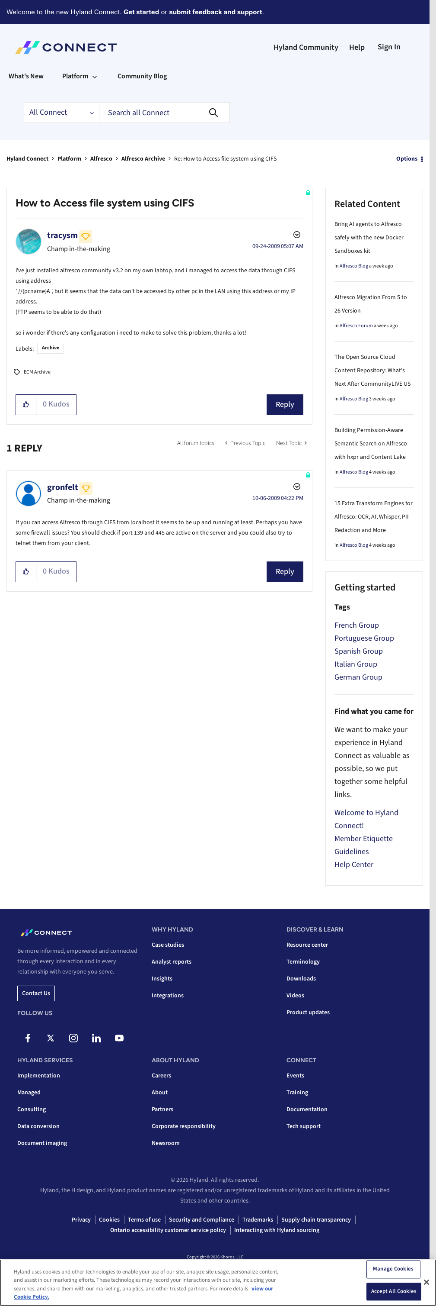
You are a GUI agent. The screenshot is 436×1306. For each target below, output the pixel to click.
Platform (69, 159)
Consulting (31, 1109)
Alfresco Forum (356, 325)
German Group (358, 677)
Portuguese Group (364, 638)
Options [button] (406, 159)
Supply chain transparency (316, 1220)
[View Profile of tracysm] (62, 235)
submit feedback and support (215, 12)
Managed (29, 1092)
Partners (162, 1109)
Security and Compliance (201, 1220)
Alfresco (101, 159)
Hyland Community (306, 47)
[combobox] (164, 112)
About (160, 1092)
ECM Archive (37, 372)
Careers (161, 1075)
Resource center (307, 945)
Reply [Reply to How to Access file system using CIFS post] (285, 404)
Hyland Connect (27, 159)
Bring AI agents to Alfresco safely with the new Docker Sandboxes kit (369, 237)
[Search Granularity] (61, 112)
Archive (50, 347)
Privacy (81, 1220)
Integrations (168, 995)
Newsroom (166, 1143)
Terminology (303, 962)
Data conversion (38, 1126)
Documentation (307, 1109)
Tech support (303, 1126)
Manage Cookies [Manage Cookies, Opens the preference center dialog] (393, 1269)
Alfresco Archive (143, 159)
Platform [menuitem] (75, 76)
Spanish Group (358, 651)
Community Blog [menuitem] (142, 76)
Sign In (389, 47)
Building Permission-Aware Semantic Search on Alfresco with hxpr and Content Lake (370, 443)
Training (297, 1092)
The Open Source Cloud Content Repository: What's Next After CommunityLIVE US (372, 370)
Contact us (36, 993)
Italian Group (355, 664)
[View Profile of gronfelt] (62, 487)
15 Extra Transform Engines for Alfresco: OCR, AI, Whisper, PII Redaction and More (373, 517)
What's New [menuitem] (26, 76)
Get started (141, 12)
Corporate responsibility (184, 1126)
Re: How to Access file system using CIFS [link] (225, 159)
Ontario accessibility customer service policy (168, 1230)
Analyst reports (171, 962)
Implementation (38, 1075)
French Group (356, 625)
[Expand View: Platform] (94, 76)
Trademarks (257, 1220)
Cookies (109, 1220)
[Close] (426, 1282)
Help (357, 47)
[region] (218, 1282)
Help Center (353, 864)
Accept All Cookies (394, 1291)
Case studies (168, 945)
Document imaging (42, 1143)
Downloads (301, 978)
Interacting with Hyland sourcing (276, 1230)
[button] (26, 405)
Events (295, 1075)
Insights (162, 978)
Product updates (308, 1012)
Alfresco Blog (354, 266)
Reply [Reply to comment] (285, 571)
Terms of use (144, 1220)
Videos (295, 995)
